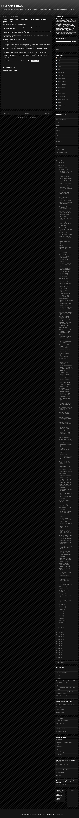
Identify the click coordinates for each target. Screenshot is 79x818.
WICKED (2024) (63, 327)
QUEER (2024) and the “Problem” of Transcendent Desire (65, 207)
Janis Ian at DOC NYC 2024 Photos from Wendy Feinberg (65, 390)
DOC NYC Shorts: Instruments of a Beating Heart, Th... (64, 275)
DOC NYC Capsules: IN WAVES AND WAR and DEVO (65, 265)
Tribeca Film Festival (61, 696)
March (61, 620)
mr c (59, 108)
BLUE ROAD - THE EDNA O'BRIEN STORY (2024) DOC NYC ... (65, 579)
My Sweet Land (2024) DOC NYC (65, 543)
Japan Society (59, 685)
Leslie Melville (61, 78)
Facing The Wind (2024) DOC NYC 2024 (65, 342)
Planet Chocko (60, 149)
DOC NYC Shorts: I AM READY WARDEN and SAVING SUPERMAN (65, 270)
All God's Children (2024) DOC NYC (65, 572)
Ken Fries (60, 75)
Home (27, 113)
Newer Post (6, 113)
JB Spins (58, 726)
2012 (59, 652)
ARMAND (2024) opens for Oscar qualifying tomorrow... (65, 194)
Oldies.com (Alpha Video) (62, 769)
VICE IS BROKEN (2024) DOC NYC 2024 (65, 304)
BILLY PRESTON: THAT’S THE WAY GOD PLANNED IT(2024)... (65, 481)
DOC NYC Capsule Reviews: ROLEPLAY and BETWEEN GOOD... (65, 337)
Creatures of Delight (61, 784)
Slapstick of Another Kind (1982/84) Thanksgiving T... (65, 229)
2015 (59, 646)
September (62, 607)
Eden (59, 63)
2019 (59, 636)
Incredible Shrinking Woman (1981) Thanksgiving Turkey (65, 199)
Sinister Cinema (60, 772)
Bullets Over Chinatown (62, 720)
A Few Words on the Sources (63, 764)
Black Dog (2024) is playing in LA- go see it (65, 233)
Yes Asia (58, 775)
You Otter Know (60, 712)
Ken (57, 138)
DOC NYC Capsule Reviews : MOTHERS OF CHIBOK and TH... (65, 364)
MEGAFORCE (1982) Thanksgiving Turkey (65, 211)
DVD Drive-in (59, 746)
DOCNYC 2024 (10, 63)
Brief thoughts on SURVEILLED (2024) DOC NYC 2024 (65, 280)
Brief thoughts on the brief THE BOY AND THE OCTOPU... (65, 408)
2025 (59, 163)
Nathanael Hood (62, 81)
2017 (59, 641)
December (62, 167)
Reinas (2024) (62, 225)
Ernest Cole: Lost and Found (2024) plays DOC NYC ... (64, 462)
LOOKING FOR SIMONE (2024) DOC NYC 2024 (65, 539)
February (61, 622)
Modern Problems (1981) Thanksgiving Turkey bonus (65, 180)
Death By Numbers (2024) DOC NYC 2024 (65, 385)
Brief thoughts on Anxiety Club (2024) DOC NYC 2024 (65, 547)
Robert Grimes (61, 93)
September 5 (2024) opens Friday (64, 215)
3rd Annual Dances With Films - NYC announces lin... (65, 249)
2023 (59, 627)
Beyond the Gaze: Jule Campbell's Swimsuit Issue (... (65, 486)
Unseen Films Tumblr (61, 152)
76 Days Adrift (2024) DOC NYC (64, 359)
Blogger (61, 814)
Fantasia (58, 678)
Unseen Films (12, 6)
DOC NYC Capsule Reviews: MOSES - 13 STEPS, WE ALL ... (65, 376)
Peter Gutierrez (62, 84)
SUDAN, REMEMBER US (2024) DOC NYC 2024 (65, 583)
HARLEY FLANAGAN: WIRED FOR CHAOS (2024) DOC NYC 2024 (65, 531)
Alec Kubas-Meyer (62, 57)
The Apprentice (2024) (64, 575)
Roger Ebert (59, 754)
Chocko (58, 125)
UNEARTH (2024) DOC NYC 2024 (65, 497)
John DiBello (61, 72)
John (57, 136)
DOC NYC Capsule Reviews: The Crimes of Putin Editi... (65, 419)
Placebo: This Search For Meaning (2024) (65, 203)
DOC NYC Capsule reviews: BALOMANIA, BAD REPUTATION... (65, 403)
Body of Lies (62, 245)
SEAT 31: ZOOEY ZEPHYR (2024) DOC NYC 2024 (65, 290)
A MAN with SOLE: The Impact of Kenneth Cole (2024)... (65, 441)
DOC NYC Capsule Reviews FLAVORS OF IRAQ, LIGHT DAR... (65, 381)
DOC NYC (58, 675)
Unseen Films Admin (63, 99)
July (60, 611)
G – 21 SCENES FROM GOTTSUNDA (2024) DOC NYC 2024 (65, 560)
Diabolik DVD (59, 767)
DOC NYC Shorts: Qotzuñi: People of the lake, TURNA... (65, 520)
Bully (59, 60)
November (62, 169)
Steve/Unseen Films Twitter (63, 117)
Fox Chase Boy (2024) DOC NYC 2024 (65, 504)
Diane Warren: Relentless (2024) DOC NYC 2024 (65, 445)
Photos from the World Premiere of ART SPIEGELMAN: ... (64, 346)
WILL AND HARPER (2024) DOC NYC (64, 587)
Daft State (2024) (63, 252)
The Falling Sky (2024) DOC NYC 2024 (65, 476)
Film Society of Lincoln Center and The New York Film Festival (66, 681)
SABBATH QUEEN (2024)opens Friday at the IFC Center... (65, 355)
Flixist (57, 749)
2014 (59, 648)
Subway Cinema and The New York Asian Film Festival (65, 692)
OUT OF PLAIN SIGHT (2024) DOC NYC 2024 (65, 512)
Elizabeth (60, 66)
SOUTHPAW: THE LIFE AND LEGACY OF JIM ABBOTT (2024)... (65, 285)
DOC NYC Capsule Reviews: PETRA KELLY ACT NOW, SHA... (64, 318)
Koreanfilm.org (60, 752)
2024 (59, 165)
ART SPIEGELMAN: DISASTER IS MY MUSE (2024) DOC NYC (64, 450)
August (61, 609)
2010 (59, 657)
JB (56, 133)
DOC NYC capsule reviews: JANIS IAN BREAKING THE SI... (65, 413)
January (61, 625)
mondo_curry (61, 105)
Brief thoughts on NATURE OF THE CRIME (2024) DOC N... (66, 429)
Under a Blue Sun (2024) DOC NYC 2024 (65, 535)
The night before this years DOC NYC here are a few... (66, 595)
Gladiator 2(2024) (63, 372)
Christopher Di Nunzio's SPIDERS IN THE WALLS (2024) (65, 256)
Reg (59, 90)
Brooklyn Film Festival (61, 672)
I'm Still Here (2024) (64, 176)
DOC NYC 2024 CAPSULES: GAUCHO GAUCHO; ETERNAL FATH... (65, 456)
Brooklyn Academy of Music (63, 670)
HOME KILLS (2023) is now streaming (65, 184)
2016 (59, 643)
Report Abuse (60, 662)
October (61, 604)
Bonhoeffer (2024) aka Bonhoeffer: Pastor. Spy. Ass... (66, 300)
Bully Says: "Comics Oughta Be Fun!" (65, 704)
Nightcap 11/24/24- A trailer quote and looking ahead (65, 238)
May (60, 616)
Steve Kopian (61, 96)
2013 (59, 650)
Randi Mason (61, 87)
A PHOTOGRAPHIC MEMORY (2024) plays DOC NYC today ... (65, 565)
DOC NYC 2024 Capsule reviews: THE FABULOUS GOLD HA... (65, 525)
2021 (59, 632)
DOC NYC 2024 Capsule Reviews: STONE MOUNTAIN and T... (65, 395)
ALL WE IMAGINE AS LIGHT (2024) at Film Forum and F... (65, 600)
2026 (59, 160)
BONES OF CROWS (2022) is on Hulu (64, 399)
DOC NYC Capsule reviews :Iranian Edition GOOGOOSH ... (65, 424)
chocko (59, 102)
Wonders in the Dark (61, 731)
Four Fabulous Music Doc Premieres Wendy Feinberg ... (65, 173)
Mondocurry (59, 141)
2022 (59, 630)
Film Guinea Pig (60, 723)
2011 (59, 655)
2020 (59, 634)
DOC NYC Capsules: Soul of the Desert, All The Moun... (65, 309)
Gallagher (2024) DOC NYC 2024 (65, 555)
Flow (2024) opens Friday (65, 437)
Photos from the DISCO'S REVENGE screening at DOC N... (65, 369)
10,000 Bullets (59, 739)
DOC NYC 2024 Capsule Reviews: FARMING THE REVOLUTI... (65, 434)
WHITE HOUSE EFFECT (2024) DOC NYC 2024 (65, 313)
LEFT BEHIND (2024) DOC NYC (64, 350)
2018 (59, 639)
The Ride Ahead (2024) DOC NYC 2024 (65, 551)
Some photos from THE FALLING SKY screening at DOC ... (65, 324)
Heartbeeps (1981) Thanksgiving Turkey (65, 222)
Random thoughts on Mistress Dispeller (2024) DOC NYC (64, 295)
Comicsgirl (58, 707)
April (60, 618)
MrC (57, 144)
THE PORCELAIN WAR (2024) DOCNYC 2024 (65, 470)
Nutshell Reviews (60, 728)
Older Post (48, 113)
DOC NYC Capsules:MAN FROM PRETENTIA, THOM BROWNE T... (65, 331)
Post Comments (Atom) (30, 117)
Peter (57, 147)
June (60, 613)
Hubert (59, 69)
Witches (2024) (63, 473)
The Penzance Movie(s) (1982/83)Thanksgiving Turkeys (65, 189)
